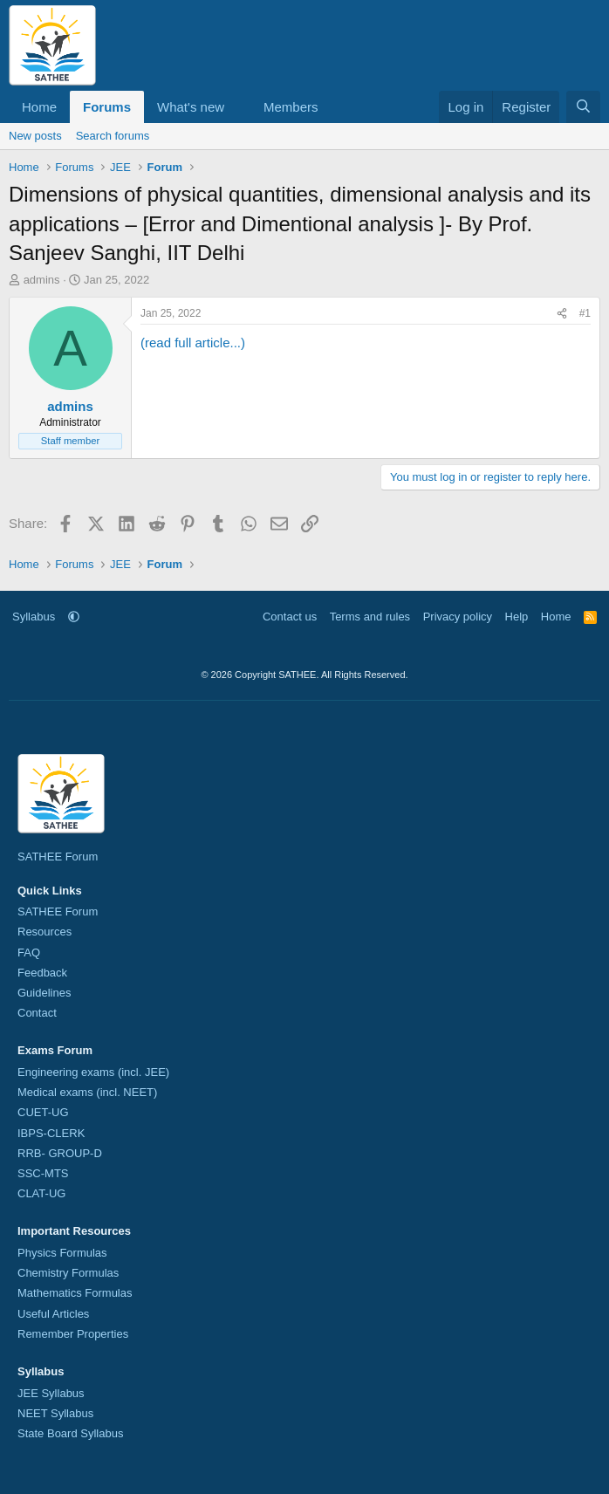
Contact (37, 1012)
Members (290, 106)
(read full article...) (192, 342)
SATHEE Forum (57, 856)
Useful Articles (53, 1313)
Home (39, 106)
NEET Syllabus (55, 1413)
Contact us (290, 616)
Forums (107, 106)
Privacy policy (457, 616)
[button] (238, 107)
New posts (35, 135)
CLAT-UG (41, 1193)
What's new (190, 106)
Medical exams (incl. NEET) (87, 1092)
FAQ (28, 952)
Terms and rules (370, 616)
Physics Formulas (62, 1252)
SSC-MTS (43, 1173)
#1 (585, 313)
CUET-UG (43, 1112)
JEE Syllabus (51, 1393)
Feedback (42, 972)
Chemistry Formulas (68, 1272)
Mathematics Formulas (74, 1292)
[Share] (562, 314)
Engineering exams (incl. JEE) (93, 1072)
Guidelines (44, 992)
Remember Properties (72, 1333)
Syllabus (33, 616)
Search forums (113, 135)
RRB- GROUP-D (59, 1153)
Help (517, 616)
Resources (44, 931)
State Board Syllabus (70, 1433)
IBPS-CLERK (51, 1133)
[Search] (583, 107)
